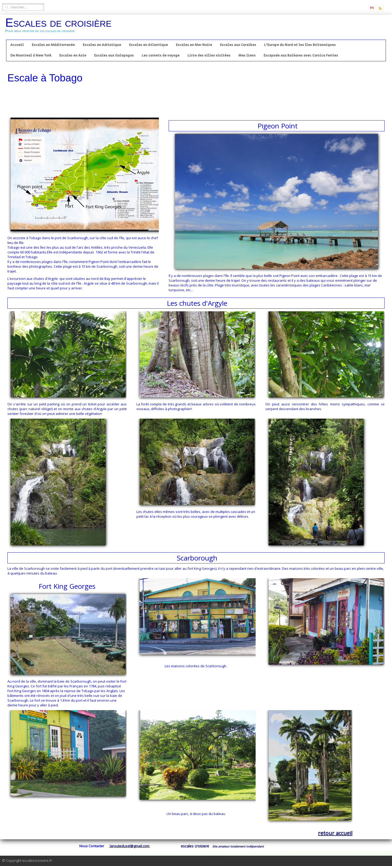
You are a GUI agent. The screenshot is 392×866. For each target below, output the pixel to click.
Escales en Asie (72, 55)
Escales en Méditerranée (53, 45)
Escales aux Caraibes (238, 45)
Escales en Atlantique (148, 45)
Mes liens (247, 55)
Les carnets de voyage (160, 55)
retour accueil (335, 833)
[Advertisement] (196, 100)
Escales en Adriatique (102, 45)
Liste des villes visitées (208, 55)
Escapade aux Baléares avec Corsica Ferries (301, 55)
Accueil (17, 45)
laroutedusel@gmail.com (129, 846)
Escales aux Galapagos (114, 55)
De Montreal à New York (30, 55)
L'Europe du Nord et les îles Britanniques (300, 45)
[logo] (60, 26)
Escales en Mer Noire (194, 45)
